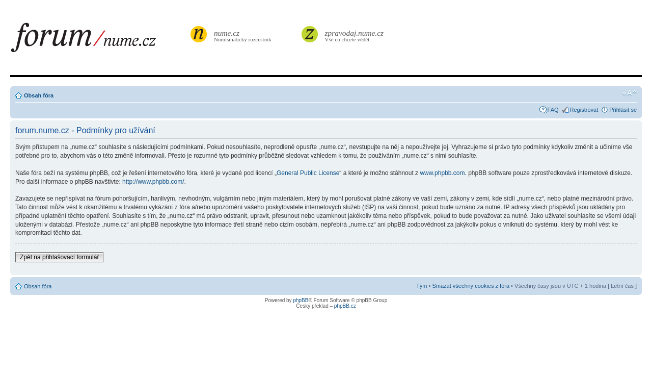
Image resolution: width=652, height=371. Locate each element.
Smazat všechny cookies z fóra (470, 286)
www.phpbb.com (442, 173)
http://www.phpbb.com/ (153, 181)
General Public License (308, 173)
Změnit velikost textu (629, 93)
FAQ (553, 110)
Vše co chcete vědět (354, 35)
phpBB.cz (345, 306)
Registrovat (584, 110)
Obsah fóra (38, 95)
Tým (421, 286)
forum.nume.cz (99, 40)
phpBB (300, 300)
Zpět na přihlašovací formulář (59, 257)
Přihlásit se (623, 110)
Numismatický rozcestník (244, 35)
